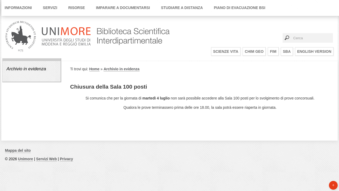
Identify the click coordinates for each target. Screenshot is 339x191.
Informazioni (18, 8)
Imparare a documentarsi (123, 8)
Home (94, 69)
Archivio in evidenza (26, 68)
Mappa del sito (18, 150)
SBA (287, 51)
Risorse (76, 8)
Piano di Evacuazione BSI (239, 8)
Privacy (66, 159)
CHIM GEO (254, 51)
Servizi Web (46, 159)
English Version (314, 51)
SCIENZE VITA (225, 51)
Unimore (25, 159)
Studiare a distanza (182, 8)
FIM (273, 51)
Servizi (50, 8)
